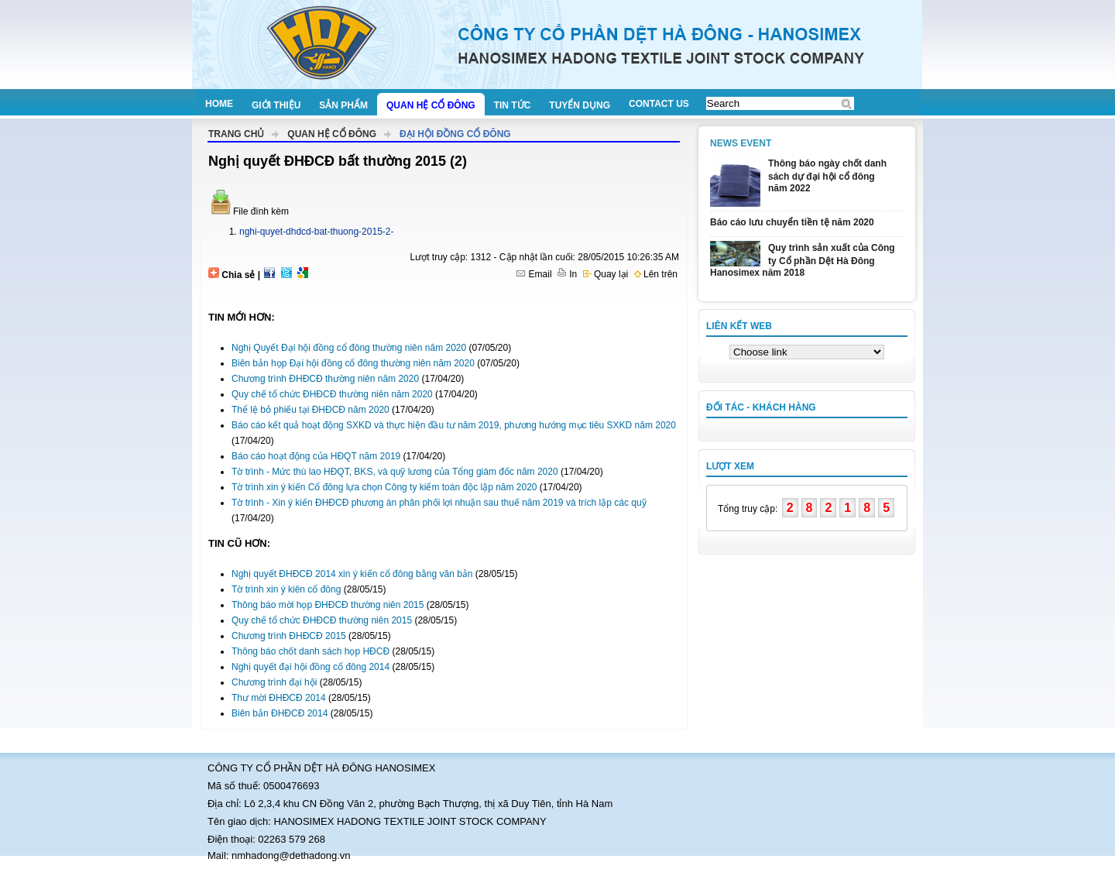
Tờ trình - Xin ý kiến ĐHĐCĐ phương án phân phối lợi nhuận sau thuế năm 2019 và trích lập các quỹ (439, 502)
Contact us (659, 103)
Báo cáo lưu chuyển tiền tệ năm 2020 (792, 222)
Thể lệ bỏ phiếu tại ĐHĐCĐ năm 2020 (310, 409)
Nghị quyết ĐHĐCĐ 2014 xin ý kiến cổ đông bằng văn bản (352, 573)
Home (219, 103)
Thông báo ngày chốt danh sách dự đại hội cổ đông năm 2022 (827, 176)
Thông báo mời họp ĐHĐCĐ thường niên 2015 (328, 604)
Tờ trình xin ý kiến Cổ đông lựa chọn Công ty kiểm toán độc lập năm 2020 (384, 487)
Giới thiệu (276, 105)
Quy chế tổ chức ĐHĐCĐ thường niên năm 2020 (332, 394)
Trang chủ (236, 134)
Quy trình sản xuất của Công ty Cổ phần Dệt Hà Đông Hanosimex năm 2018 (802, 260)
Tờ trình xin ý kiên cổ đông (286, 589)
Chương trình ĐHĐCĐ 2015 (289, 635)
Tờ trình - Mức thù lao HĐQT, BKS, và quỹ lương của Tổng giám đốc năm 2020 (395, 471)
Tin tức (512, 105)
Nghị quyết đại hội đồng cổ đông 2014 (310, 666)
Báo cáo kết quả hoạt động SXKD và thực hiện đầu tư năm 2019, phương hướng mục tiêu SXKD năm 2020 (454, 425)
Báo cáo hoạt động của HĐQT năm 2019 (316, 456)
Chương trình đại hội (274, 682)
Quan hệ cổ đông (430, 105)
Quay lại (606, 274)
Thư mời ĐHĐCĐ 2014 (279, 697)
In (567, 274)
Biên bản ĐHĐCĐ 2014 (280, 713)
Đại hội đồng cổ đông (455, 134)
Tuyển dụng (579, 105)
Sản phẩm (343, 105)
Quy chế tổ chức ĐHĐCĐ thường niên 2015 (322, 620)
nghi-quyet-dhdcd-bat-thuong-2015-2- (316, 231)
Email (533, 274)
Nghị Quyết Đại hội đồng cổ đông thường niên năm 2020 (349, 347)
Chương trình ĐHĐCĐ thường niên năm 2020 (325, 378)
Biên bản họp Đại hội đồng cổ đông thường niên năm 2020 (353, 363)
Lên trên (656, 274)
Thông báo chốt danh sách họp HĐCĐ (310, 651)
